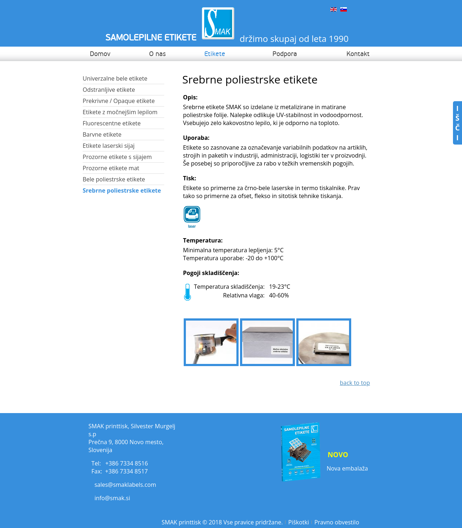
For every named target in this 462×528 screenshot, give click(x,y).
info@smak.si (112, 498)
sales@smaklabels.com (125, 485)
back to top (355, 383)
